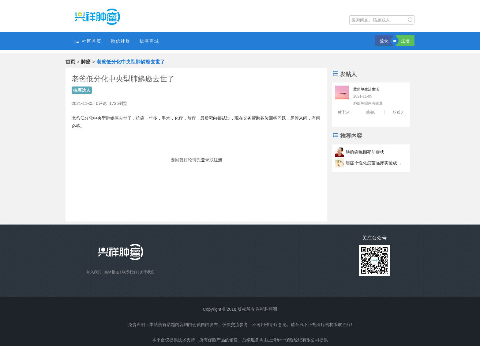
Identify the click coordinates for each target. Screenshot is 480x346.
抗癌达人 (81, 90)
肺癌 (86, 61)
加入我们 (94, 272)
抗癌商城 (149, 41)
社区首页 (88, 41)
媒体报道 (111, 272)
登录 (384, 40)
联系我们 (129, 272)
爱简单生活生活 (366, 89)
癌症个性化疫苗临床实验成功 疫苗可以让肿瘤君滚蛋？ (374, 162)
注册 (405, 40)
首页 (70, 61)
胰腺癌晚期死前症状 (365, 152)
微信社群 (120, 41)
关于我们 (147, 272)
